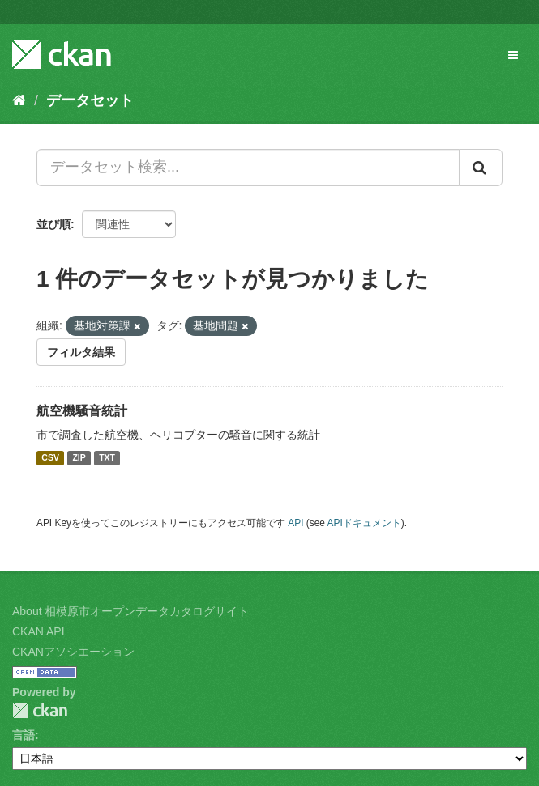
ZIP (78, 458)
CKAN (39, 710)
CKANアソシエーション (73, 651)
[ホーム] (19, 100)
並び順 (53, 224)
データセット (90, 100)
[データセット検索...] (248, 167)
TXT (107, 458)
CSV (50, 458)
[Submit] (481, 167)
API (295, 523)
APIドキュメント (364, 523)
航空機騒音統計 (81, 411)
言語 (23, 735)
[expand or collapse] (513, 55)
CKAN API (38, 631)
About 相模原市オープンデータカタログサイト (130, 611)
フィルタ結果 (81, 352)
